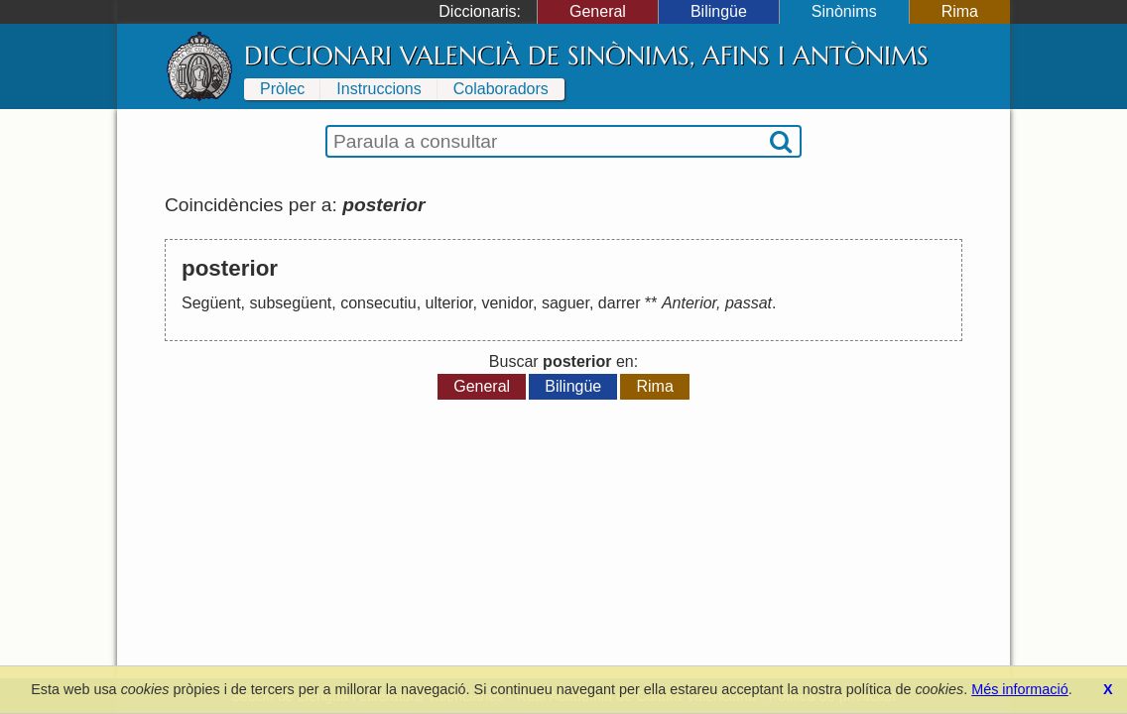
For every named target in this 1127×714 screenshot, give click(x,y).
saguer (565, 303)
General (597, 11)
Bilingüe (718, 11)
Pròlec (282, 88)
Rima (959, 11)
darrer (619, 303)
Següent (211, 303)
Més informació (1019, 689)
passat (748, 303)
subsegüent (291, 303)
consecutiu (378, 303)
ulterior (449, 303)
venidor (507, 303)
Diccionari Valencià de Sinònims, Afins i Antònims (586, 55)
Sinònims (844, 11)
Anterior (689, 303)
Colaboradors (501, 88)
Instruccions (378, 88)
